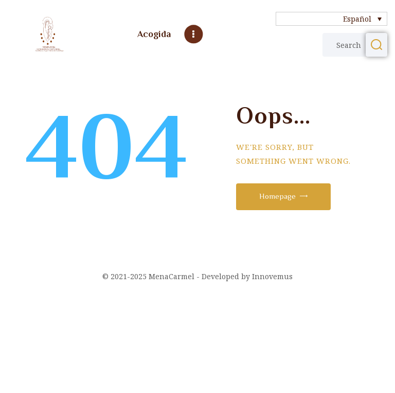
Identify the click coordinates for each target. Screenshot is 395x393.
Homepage (277, 196)
